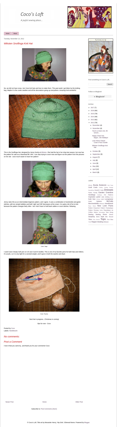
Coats (95, 187)
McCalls (110, 201)
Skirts (97, 217)
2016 (93, 110)
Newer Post (9, 402)
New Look (102, 206)
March (94, 172)
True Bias (110, 219)
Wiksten (44, 152)
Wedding (100, 222)
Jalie (102, 197)
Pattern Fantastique (107, 208)
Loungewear (109, 199)
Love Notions (95, 201)
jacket (98, 197)
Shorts (111, 214)
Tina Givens (96, 219)
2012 (93, 122)
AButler (90, 185)
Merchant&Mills (93, 203)
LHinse (98, 199)
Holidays (99, 195)
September (96, 154)
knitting (107, 197)
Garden (101, 192)
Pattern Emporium (94, 208)
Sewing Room (101, 214)
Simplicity (91, 217)
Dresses (108, 189)
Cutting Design (108, 187)
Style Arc (104, 217)
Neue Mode (92, 206)
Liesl (102, 199)
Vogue (94, 222)
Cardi (90, 187)
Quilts (101, 210)
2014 (93, 116)
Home (7, 33)
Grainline (109, 192)
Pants (110, 206)
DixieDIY (97, 190)
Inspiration (91, 197)
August (95, 157)
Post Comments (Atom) (49, 409)
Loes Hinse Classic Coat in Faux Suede (100, 141)
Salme (96, 212)
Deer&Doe (91, 190)
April (94, 169)
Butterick (102, 185)
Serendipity (102, 212)
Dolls (102, 190)
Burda (95, 185)
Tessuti (111, 217)
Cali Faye (110, 185)
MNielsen (102, 203)
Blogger (86, 422)
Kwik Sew (91, 199)
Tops (103, 219)
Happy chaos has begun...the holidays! (100, 137)
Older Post (79, 402)
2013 (93, 119)
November (96, 128)
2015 (93, 114)
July (94, 160)
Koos (111, 197)
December (96, 125)
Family (95, 192)
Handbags (91, 195)
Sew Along (109, 212)
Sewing (90, 214)
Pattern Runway (93, 210)
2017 (93, 107)
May (94, 166)
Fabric (90, 192)
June (94, 163)
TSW (89, 222)
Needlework (13, 331)
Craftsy (101, 187)
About (15, 33)
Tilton (90, 219)
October (95, 151)
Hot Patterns (108, 195)
